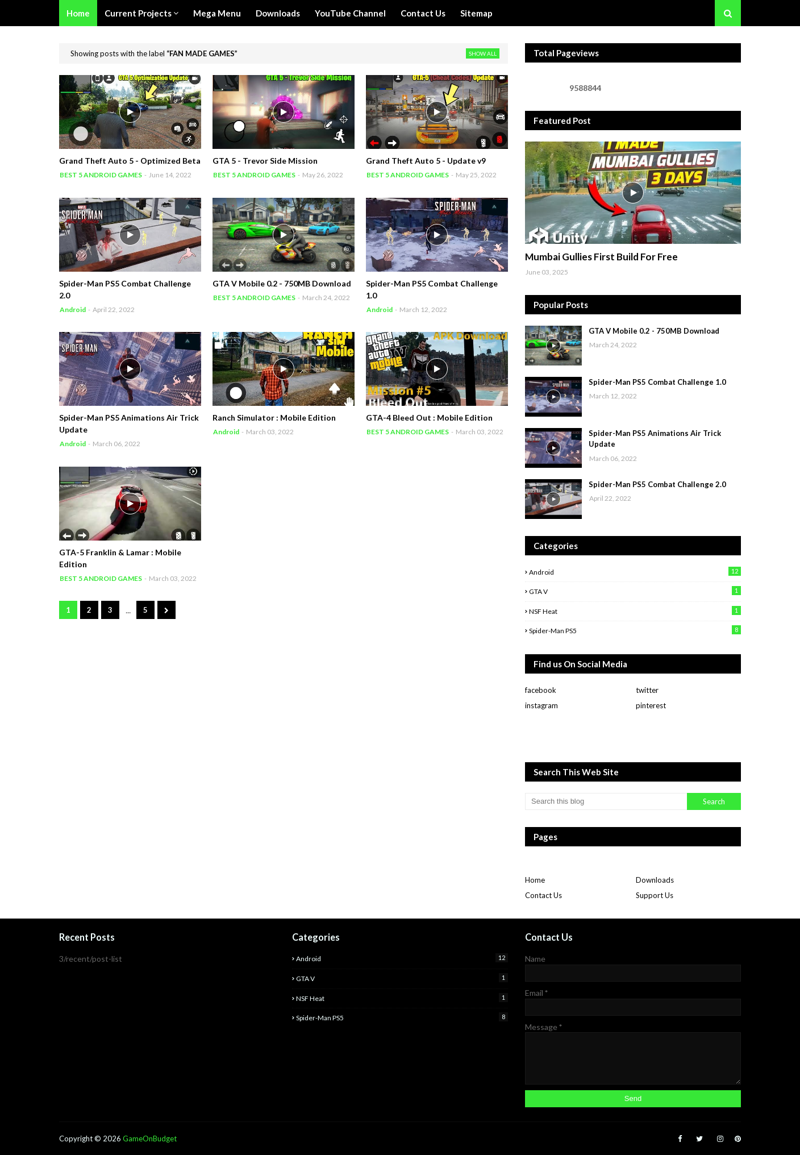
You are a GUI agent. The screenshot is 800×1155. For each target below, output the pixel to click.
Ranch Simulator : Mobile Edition (274, 417)
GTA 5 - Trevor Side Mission (265, 160)
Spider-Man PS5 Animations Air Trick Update (129, 423)
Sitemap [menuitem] (476, 13)
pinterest (651, 705)
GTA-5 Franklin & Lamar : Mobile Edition (120, 558)
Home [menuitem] (78, 13)
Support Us (654, 895)
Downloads (655, 879)
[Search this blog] (606, 801)
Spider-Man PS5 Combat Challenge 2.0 (125, 289)
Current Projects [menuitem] (138, 13)
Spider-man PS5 (635, 630)
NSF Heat (635, 611)
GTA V (635, 591)
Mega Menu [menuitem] (217, 13)
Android (635, 571)
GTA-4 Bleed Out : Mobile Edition (429, 417)
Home (535, 879)
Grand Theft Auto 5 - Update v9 (426, 160)
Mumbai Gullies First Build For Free (601, 257)
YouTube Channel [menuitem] (350, 13)
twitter (647, 690)
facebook (540, 690)
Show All (483, 53)
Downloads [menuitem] (278, 13)
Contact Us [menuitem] (423, 13)
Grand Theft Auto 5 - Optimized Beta (130, 160)
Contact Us (543, 895)
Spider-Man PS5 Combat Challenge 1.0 (432, 289)
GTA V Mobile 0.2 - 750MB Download (282, 283)
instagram (541, 705)
